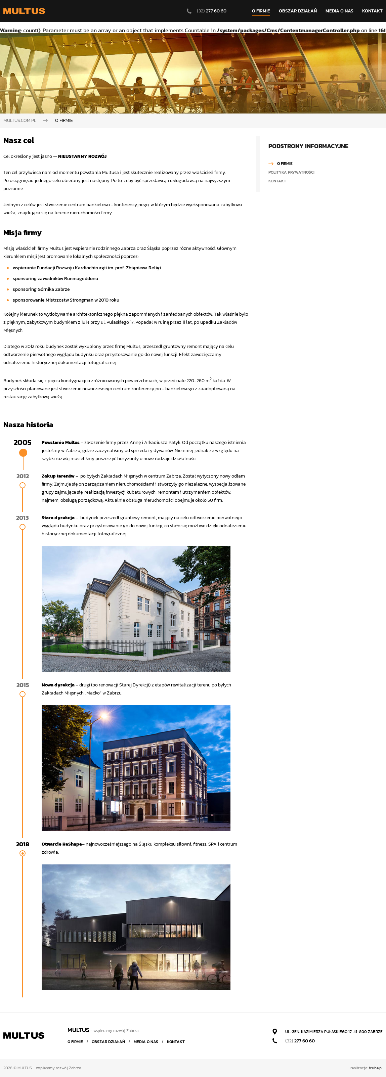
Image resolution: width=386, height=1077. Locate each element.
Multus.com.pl (19, 120)
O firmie (285, 164)
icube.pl (376, 1068)
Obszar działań (108, 1042)
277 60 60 (300, 1040)
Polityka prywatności (291, 172)
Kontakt (277, 181)
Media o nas (146, 1042)
